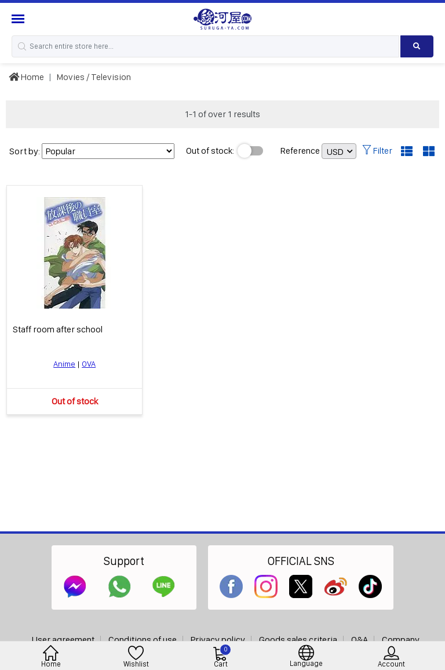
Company (401, 639)
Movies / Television (93, 76)
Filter (377, 150)
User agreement (63, 639)
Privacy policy (218, 639)
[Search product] (416, 46)
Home (26, 76)
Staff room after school (58, 329)
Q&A (359, 639)
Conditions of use (142, 639)
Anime (64, 363)
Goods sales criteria (298, 639)
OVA (89, 363)
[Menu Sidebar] (19, 19)
